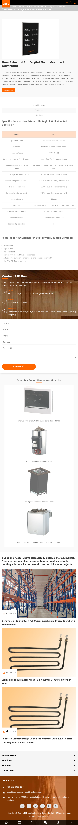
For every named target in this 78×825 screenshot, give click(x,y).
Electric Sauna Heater (36, 6)
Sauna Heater (18, 6)
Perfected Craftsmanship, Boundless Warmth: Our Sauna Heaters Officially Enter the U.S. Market (37, 740)
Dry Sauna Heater (57, 6)
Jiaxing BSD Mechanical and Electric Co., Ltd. (36, 813)
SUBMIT (19, 366)
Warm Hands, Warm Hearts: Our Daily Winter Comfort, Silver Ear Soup (36, 681)
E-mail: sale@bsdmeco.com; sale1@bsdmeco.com (31, 293)
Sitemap (31, 816)
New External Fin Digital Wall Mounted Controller (27, 9)
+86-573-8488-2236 (17, 302)
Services (6, 765)
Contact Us (8, 90)
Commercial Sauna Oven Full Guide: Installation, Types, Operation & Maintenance (38, 622)
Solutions (7, 760)
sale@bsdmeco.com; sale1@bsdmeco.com (22, 793)
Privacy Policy (42, 816)
